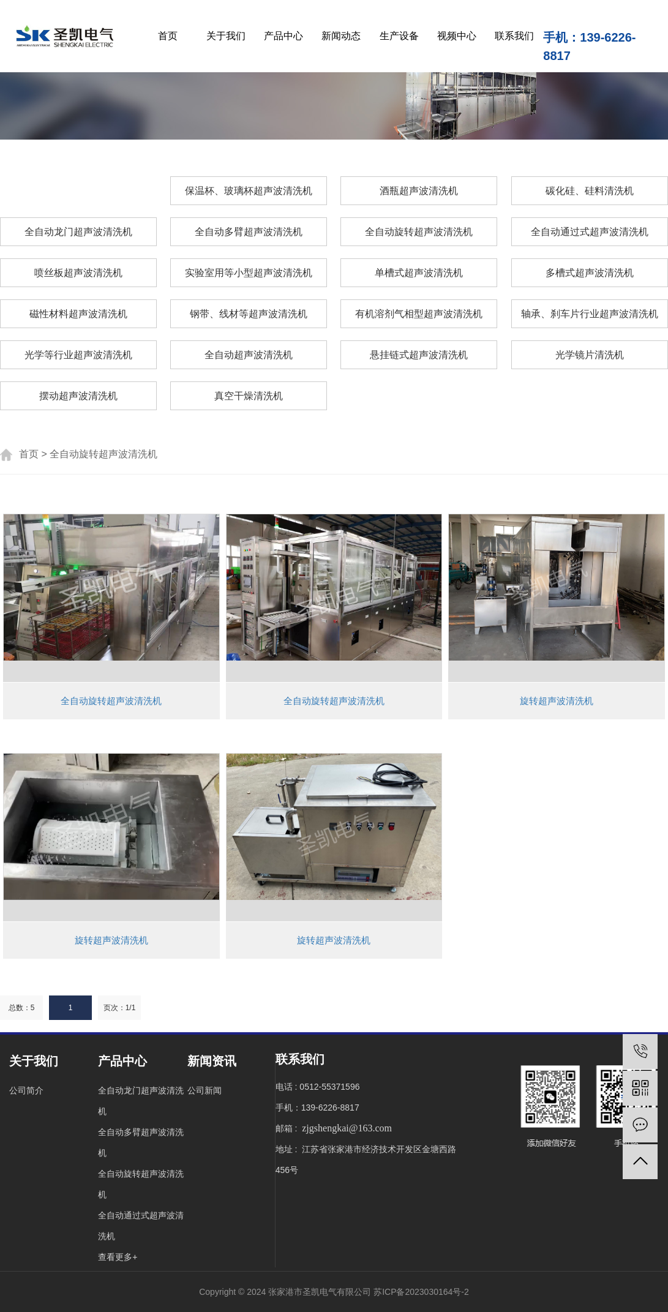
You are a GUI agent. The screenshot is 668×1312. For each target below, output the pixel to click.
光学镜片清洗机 (589, 355)
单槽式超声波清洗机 (419, 273)
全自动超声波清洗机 (249, 355)
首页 (168, 36)
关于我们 (226, 36)
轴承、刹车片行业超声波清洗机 (589, 314)
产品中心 (283, 36)
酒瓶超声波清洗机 (419, 191)
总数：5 (22, 1007)
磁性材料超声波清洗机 (78, 314)
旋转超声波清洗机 (556, 700)
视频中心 (456, 36)
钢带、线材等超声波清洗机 (248, 314)
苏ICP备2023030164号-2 (421, 1292)
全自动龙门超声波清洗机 (78, 232)
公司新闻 (204, 1090)
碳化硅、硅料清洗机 (590, 191)
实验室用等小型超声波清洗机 (248, 273)
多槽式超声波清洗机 (590, 273)
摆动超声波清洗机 (78, 396)
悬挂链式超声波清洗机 (419, 355)
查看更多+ (117, 1257)
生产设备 (399, 36)
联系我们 (514, 36)
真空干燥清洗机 (248, 396)
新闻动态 (341, 36)
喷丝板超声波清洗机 (78, 273)
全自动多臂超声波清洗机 (248, 232)
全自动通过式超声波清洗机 (589, 232)
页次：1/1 (119, 1007)
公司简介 (26, 1090)
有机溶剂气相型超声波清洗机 (418, 314)
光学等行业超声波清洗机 (78, 355)
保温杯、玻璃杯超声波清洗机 (248, 191)
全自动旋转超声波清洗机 (419, 232)
